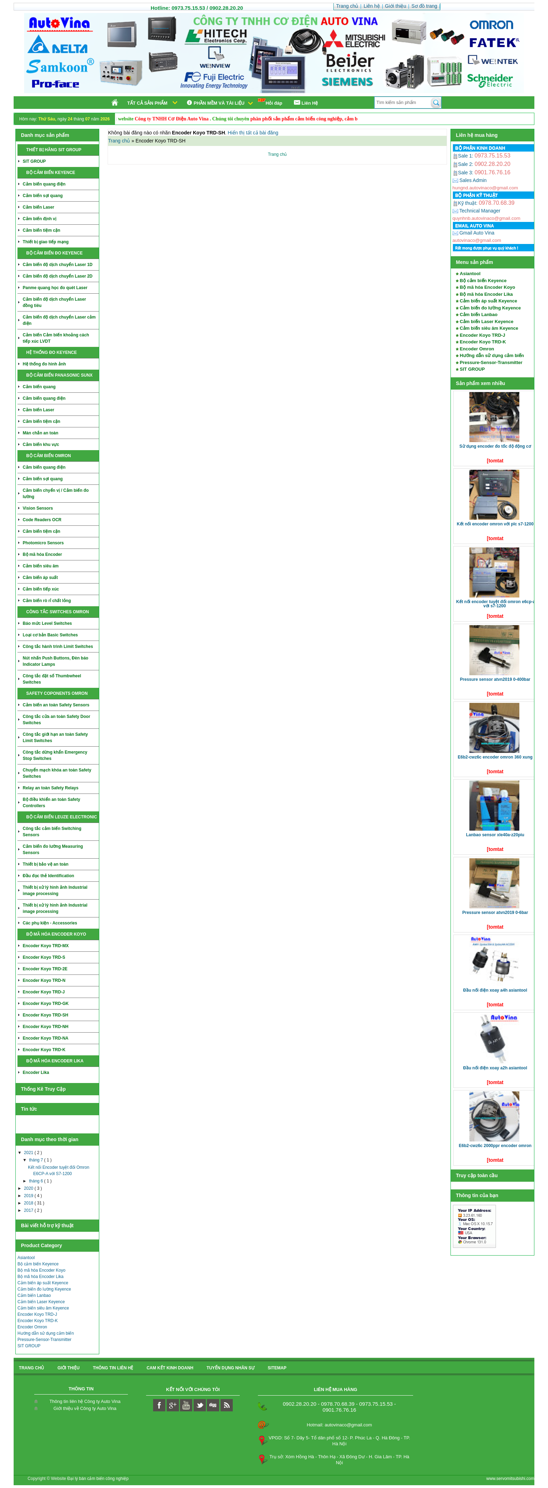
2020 (29, 1188)
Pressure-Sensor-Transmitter (44, 1339)
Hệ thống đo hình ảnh (44, 364)
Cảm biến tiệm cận (41, 230)
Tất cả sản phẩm (147, 103)
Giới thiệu (68, 1367)
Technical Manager (476, 211)
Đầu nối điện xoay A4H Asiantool (495, 990)
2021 (29, 1152)
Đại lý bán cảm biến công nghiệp (97, 1478)
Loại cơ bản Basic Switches (50, 635)
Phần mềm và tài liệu (215, 102)
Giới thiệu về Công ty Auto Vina (84, 1408)
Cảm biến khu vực (41, 444)
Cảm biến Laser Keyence (41, 1301)
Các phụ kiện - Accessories (50, 923)
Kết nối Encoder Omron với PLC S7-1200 (495, 524)
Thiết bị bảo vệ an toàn (45, 864)
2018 (29, 1203)
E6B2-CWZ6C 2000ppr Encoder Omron (495, 1145)
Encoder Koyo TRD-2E (45, 968)
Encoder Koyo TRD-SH (45, 1015)
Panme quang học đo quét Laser (55, 287)
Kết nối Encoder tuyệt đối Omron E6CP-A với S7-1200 (495, 603)
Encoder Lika (36, 1072)
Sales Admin (470, 180)
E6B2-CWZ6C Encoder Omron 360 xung (495, 757)
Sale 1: (464, 156)
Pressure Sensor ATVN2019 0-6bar (495, 912)
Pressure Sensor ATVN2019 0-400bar (495, 679)
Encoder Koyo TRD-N (44, 980)
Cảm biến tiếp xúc (41, 589)
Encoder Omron (32, 1327)
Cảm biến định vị (39, 218)
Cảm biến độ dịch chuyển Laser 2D (58, 276)
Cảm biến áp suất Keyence (42, 1282)
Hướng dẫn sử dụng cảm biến (45, 1333)
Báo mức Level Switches (47, 623)
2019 (29, 1195)
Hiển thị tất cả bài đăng (253, 132)
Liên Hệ (305, 102)
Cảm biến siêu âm (41, 566)
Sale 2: (464, 164)
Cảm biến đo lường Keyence (44, 1289)
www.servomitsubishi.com (510, 1478)
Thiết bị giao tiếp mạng (45, 241)
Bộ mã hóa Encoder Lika (40, 1276)
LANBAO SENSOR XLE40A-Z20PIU (495, 834)
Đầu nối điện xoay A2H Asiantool (495, 1068)
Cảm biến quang (39, 386)
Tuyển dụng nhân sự (230, 1367)
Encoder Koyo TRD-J (44, 992)
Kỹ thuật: (466, 203)
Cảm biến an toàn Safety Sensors (56, 705)
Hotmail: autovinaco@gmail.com (339, 1424)
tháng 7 (36, 1160)
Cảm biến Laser (38, 207)
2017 (29, 1210)
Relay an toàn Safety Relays (50, 787)
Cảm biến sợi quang (43, 195)
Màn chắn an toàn (40, 433)
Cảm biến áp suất (40, 577)
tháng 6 (36, 1181)
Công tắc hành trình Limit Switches (58, 646)
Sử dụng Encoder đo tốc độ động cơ (495, 446)
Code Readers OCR (42, 519)
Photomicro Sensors (43, 542)
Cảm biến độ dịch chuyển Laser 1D (58, 264)
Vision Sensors (38, 508)
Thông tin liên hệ (113, 1367)
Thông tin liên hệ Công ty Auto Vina (84, 1401)
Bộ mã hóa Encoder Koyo (41, 1270)
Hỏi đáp (270, 102)
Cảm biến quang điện (44, 184)
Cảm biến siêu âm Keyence (43, 1308)
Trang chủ (119, 141)
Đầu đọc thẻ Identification (48, 875)
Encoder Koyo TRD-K (44, 1049)
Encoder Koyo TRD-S (44, 957)
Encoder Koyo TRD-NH (45, 1026)
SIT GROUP (34, 161)
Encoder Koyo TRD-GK (45, 1003)
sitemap (277, 1367)
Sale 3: (464, 172)
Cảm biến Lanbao (34, 1295)
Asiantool (26, 1257)
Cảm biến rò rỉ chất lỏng (47, 600)
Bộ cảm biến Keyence (38, 1264)
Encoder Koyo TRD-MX (45, 945)
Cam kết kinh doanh (169, 1367)
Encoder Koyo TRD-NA (45, 1038)
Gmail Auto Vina (474, 233)
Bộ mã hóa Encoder (42, 554)
